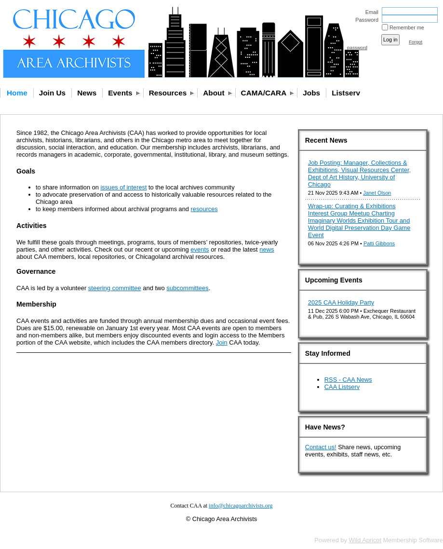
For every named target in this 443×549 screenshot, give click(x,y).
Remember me (406, 27)
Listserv (346, 93)
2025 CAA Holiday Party (341, 302)
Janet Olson (377, 193)
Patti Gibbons (379, 243)
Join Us (52, 93)
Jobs (311, 93)
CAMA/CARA (264, 93)
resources (204, 209)
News (86, 93)
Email (370, 12)
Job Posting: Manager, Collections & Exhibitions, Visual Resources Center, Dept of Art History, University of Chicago (359, 173)
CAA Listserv (342, 386)
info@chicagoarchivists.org (240, 505)
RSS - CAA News (348, 379)
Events (120, 93)
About (213, 93)
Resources (168, 93)
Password (365, 20)
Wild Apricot (365, 540)
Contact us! (320, 447)
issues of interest (123, 187)
